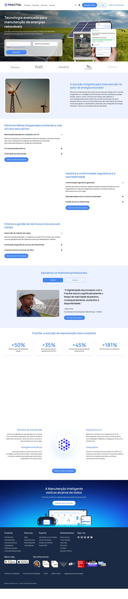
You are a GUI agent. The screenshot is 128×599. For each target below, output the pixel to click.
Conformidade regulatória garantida (80, 183)
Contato (63, 550)
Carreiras (63, 545)
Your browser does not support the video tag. (95, 144)
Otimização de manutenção (15, 154)
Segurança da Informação (74, 576)
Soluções (35, 5)
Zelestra (75, 282)
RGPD (23, 47)
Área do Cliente (65, 553)
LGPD (46, 576)
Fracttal (52, 5)
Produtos (27, 5)
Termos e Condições (11, 576)
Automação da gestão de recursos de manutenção (24, 247)
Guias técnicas (29, 542)
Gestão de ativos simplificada (78, 203)
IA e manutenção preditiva (15, 149)
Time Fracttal (65, 542)
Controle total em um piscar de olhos (19, 252)
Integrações (8, 548)
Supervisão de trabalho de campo (18, 235)
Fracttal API (43, 548)
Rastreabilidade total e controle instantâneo (84, 198)
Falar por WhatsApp (116, 5)
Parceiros (63, 548)
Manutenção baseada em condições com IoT (22, 135)
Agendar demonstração (64, 505)
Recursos (44, 5)
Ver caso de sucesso (74, 320)
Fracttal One (8, 539)
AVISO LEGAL (56, 576)
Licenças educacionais (12, 553)
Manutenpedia (29, 545)
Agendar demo (89, 5)
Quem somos (65, 539)
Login (103, 5)
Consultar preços (10, 545)
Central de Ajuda (45, 542)
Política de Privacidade (16, 47)
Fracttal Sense (9, 542)
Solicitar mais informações (16, 160)
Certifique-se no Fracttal (48, 539)
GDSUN (53, 282)
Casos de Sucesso (10, 550)
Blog (26, 539)
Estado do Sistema (46, 545)
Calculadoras (29, 548)
